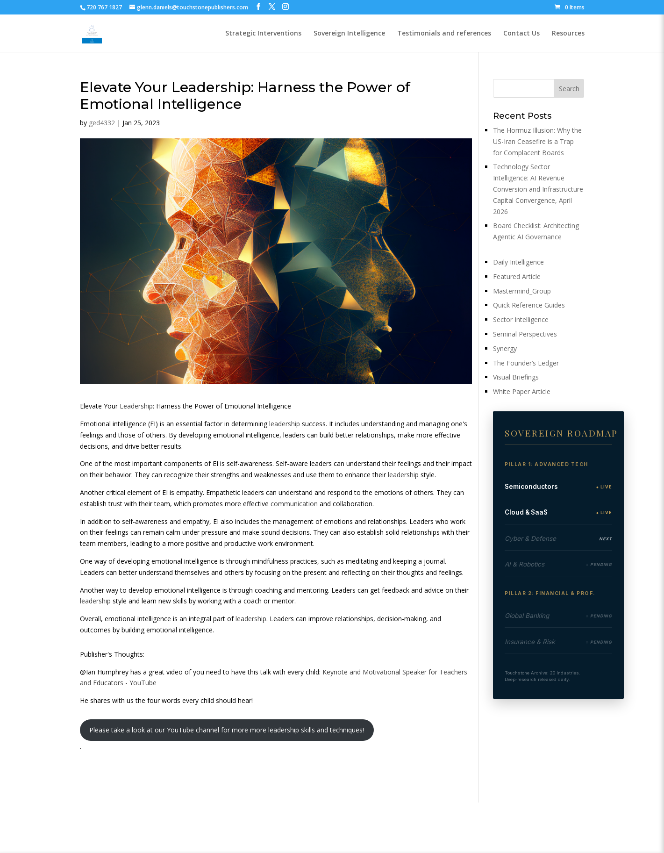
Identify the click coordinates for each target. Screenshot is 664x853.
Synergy (505, 348)
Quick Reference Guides (529, 305)
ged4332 (102, 122)
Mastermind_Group (522, 291)
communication (294, 503)
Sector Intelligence (521, 319)
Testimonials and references (444, 33)
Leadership (136, 405)
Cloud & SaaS (526, 512)
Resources (568, 33)
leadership (284, 423)
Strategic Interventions (263, 33)
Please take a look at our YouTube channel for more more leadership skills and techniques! (226, 729)
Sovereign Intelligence (349, 33)
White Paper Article (521, 391)
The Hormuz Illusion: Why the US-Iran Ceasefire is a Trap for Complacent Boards (537, 141)
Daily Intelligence (518, 262)
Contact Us (521, 33)
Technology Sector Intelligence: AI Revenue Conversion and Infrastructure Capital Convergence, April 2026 (538, 188)
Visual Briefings (516, 377)
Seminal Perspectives (525, 334)
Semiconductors (531, 486)
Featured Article (517, 276)
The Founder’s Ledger (526, 362)
